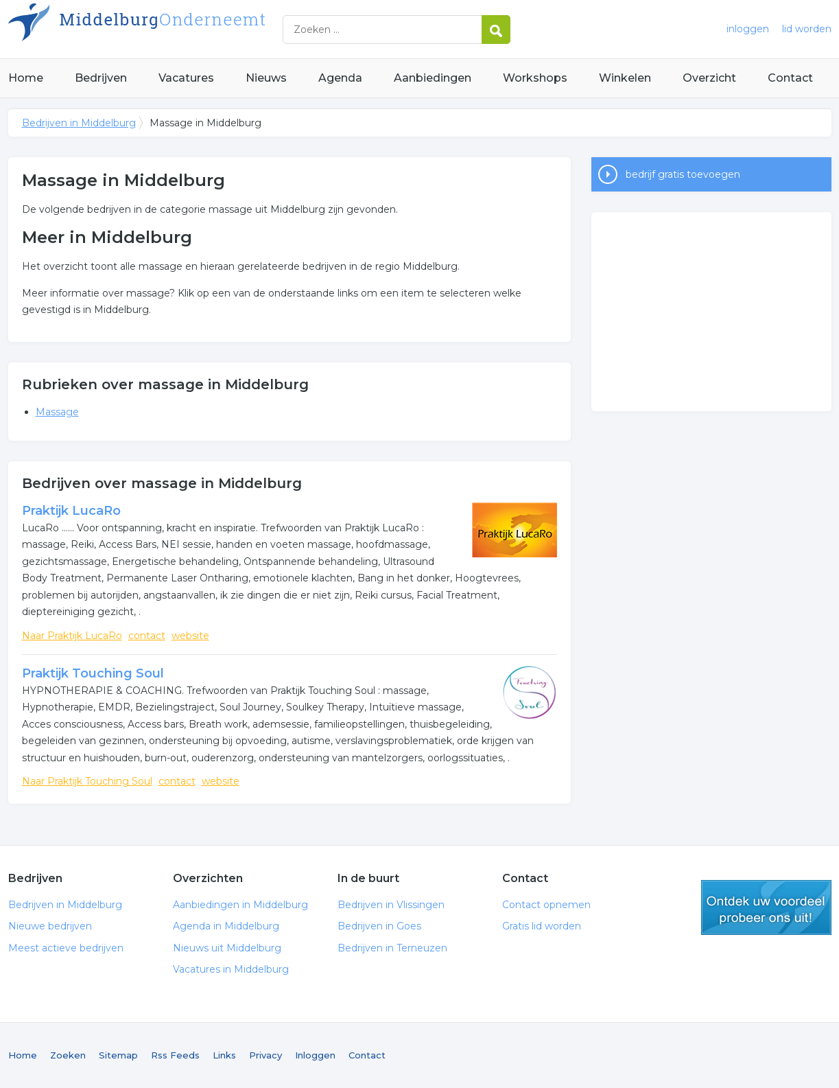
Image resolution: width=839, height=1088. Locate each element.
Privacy (265, 1055)
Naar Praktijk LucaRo (72, 635)
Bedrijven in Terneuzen (392, 948)
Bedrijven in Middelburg (179, 29)
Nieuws (266, 77)
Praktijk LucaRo (71, 510)
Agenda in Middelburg (226, 926)
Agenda (340, 77)
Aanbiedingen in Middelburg (240, 905)
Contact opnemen (546, 905)
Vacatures (186, 77)
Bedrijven (101, 77)
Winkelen (625, 77)
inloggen (747, 29)
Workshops (535, 77)
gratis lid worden (766, 907)
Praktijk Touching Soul (93, 673)
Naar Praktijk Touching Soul (87, 781)
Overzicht (709, 77)
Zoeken (68, 1055)
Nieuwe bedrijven (50, 926)
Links (224, 1055)
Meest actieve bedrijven (65, 948)
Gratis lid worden (541, 926)
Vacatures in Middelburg (231, 969)
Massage (57, 412)
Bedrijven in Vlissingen (391, 905)
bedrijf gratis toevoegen (683, 174)
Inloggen (315, 1055)
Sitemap (118, 1055)
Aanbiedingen (432, 77)
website (190, 635)
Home (25, 77)
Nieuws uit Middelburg (227, 948)
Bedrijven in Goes (379, 926)
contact (146, 635)
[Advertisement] (711, 311)
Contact (790, 77)
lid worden (806, 29)
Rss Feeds (175, 1055)
